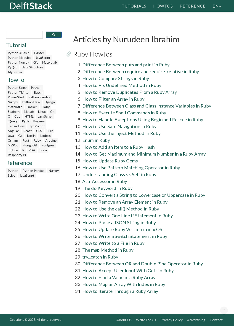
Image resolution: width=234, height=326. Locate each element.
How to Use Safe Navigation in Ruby (119, 126)
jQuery (13, 121)
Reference (193, 5)
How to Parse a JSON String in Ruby (119, 222)
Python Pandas (39, 97)
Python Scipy (17, 87)
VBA (32, 150)
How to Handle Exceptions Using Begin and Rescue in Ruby (142, 119)
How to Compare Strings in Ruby (115, 78)
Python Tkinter (19, 92)
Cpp (17, 116)
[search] (24, 35)
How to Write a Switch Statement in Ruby (124, 236)
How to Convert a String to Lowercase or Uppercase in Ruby (143, 195)
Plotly (45, 107)
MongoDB (30, 145)
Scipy (11, 175)
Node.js (45, 135)
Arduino (51, 140)
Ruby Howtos (92, 54)
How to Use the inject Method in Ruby (121, 133)
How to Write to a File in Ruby (113, 243)
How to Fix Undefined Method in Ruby (121, 85)
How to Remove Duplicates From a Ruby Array (129, 92)
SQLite (13, 150)
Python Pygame (33, 121)
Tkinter (38, 53)
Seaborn (14, 111)
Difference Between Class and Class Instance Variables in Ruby (146, 105)
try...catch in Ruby (100, 256)
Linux (42, 111)
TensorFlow (16, 126)
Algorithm (15, 72)
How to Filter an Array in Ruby (113, 99)
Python (36, 87)
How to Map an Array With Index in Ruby (123, 284)
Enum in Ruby (96, 140)
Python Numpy (18, 62)
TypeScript (37, 126)
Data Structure (32, 67)
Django (50, 102)
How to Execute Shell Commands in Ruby (124, 112)
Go (20, 135)
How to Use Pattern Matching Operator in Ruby (131, 167)
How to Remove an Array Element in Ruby (125, 202)
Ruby (37, 140)
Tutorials (134, 5)
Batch (38, 92)
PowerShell (16, 97)
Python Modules (19, 57)
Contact (216, 320)
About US (124, 320)
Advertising (196, 320)
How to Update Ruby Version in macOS (122, 229)
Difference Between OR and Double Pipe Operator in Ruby (142, 263)
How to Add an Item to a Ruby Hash (118, 147)
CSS (39, 131)
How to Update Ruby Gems (110, 160)
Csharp (13, 140)
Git (35, 62)
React (27, 131)
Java (11, 135)
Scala (43, 150)
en (217, 5)
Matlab (29, 111)
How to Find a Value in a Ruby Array (118, 277)
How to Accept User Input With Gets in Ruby (128, 270)
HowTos (163, 5)
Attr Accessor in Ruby (104, 181)
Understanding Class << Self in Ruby (119, 174)
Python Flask (31, 102)
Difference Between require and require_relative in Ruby (140, 71)
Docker (32, 107)
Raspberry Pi (17, 155)
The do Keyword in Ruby (107, 188)
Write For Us (146, 320)
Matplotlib (49, 62)
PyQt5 (12, 67)
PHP (49, 131)
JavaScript (43, 57)
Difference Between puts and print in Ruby (126, 64)
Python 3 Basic (18, 53)
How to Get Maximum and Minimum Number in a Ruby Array (144, 153)
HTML (29, 116)
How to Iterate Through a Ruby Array (120, 291)
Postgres (48, 145)
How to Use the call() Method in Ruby (120, 208)
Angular (13, 131)
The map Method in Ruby (107, 250)
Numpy (13, 102)
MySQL (13, 145)
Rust (25, 140)
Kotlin (31, 135)
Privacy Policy (171, 320)
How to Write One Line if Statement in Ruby (127, 215)
